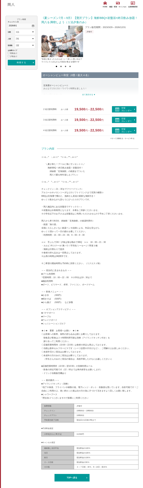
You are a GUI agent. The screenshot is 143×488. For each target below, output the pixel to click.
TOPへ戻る (72, 478)
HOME (105, 4)
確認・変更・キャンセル (117, 4)
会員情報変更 (133, 4)
